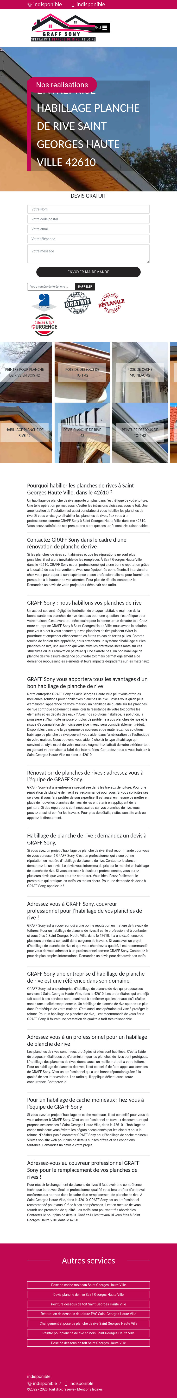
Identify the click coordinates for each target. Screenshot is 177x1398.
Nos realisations (62, 85)
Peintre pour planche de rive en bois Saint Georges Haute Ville (89, 1333)
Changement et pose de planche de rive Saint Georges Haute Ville (88, 1323)
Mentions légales (90, 1389)
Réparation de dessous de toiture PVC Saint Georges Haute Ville (88, 1314)
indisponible (44, 4)
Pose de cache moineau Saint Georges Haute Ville (88, 1285)
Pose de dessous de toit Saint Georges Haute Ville (88, 1343)
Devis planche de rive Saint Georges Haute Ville (88, 1295)
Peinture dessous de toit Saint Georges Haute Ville (88, 1304)
